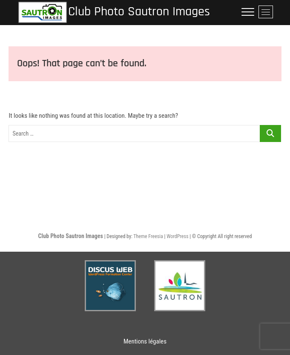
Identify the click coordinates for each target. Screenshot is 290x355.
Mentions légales (145, 341)
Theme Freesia (148, 236)
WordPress (177, 236)
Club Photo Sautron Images (139, 12)
